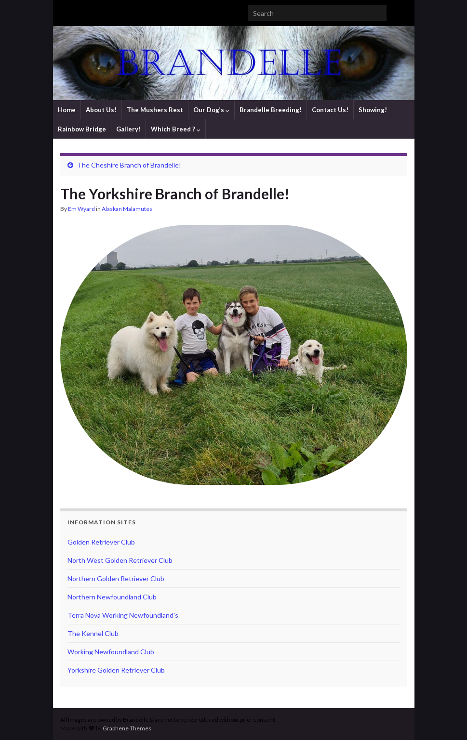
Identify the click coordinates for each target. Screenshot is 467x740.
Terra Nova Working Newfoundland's (122, 615)
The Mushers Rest (155, 110)
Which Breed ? (175, 129)
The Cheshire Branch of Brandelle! (129, 165)
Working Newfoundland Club (110, 652)
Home (67, 110)
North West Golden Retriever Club (120, 560)
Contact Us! (330, 110)
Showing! (373, 110)
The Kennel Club (93, 633)
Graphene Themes (127, 728)
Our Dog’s (211, 110)
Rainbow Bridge (82, 129)
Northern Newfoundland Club (112, 597)
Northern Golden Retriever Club (115, 578)
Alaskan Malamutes (127, 208)
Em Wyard (81, 208)
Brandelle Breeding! (271, 110)
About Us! (101, 110)
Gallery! (128, 129)
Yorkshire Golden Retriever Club (116, 670)
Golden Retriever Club (101, 542)
